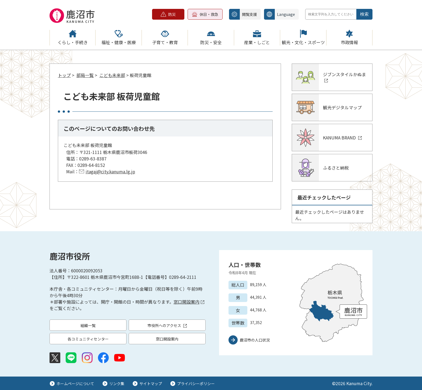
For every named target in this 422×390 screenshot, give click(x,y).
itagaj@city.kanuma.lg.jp (110, 171)
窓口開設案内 (189, 301)
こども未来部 (112, 75)
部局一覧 (85, 75)
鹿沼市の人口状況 (255, 340)
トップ (64, 75)
